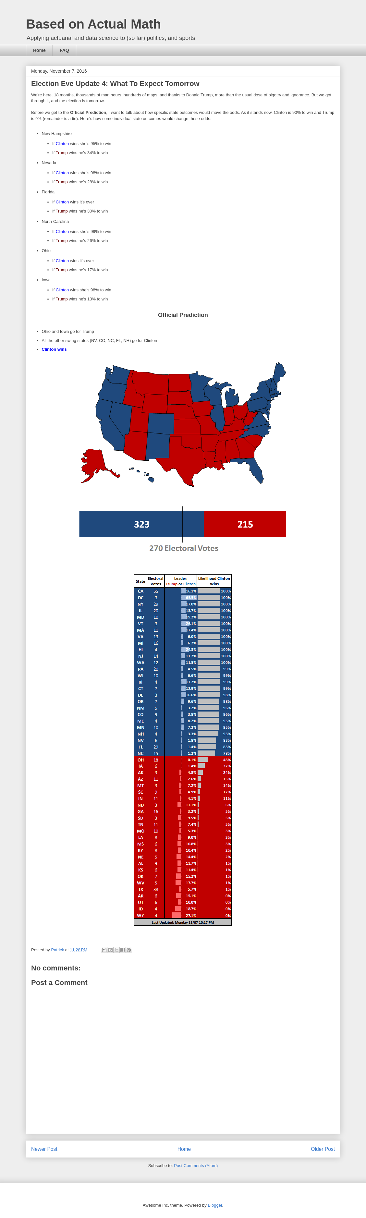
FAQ (64, 50)
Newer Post (44, 1149)
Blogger (215, 1205)
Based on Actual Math (93, 24)
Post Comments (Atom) (196, 1165)
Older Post (323, 1149)
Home (39, 50)
